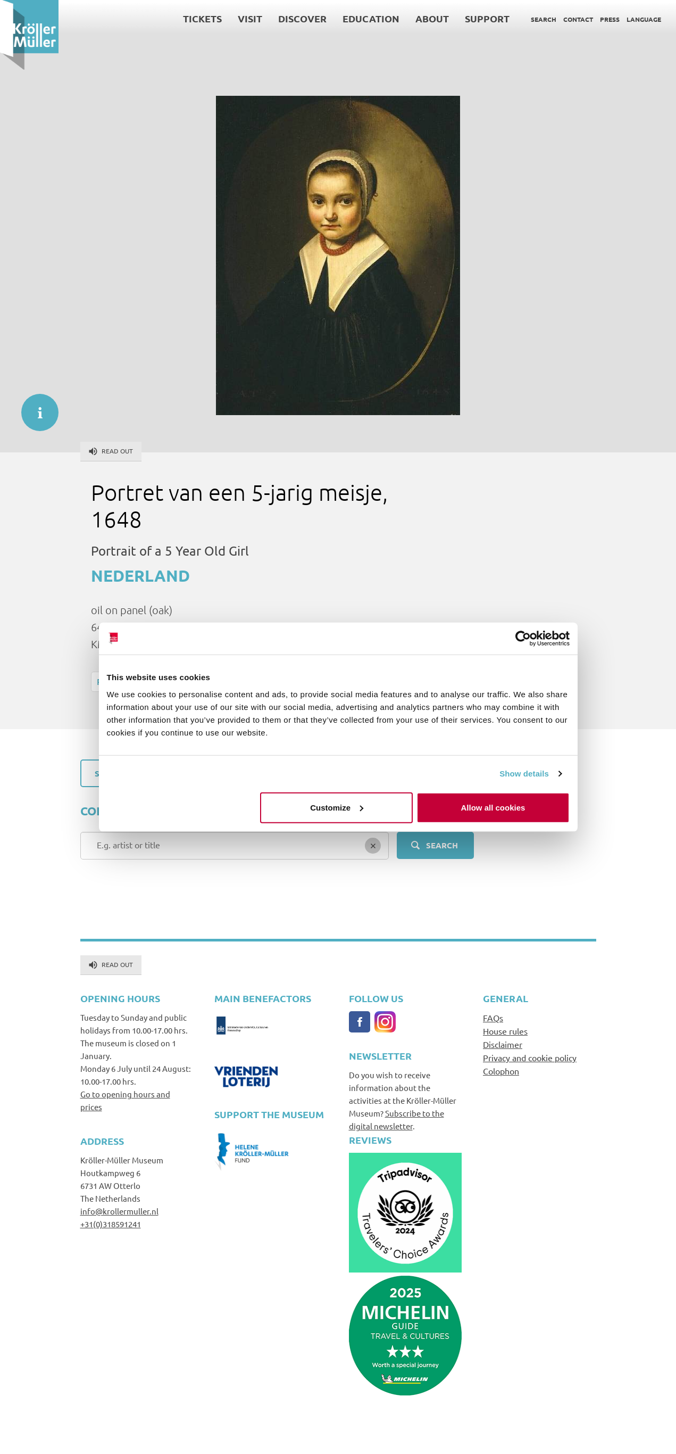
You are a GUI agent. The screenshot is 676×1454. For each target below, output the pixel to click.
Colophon (501, 1070)
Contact (578, 19)
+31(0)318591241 (110, 1224)
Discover (302, 18)
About (432, 18)
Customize (336, 807)
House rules (505, 1031)
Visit (250, 18)
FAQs (493, 1017)
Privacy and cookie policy (530, 1057)
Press (610, 19)
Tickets (202, 18)
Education (371, 18)
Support (487, 18)
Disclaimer (502, 1044)
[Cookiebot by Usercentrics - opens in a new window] (523, 639)
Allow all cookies (493, 807)
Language (644, 19)
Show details (524, 773)
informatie (34, 407)
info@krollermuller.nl (119, 1211)
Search (543, 19)
